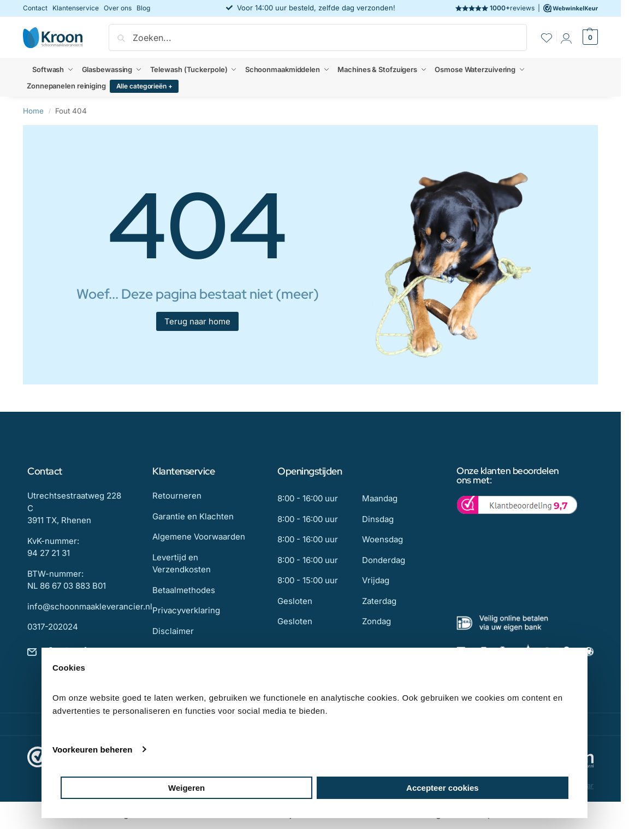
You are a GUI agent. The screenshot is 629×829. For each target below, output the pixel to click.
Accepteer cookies (442, 787)
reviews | (526, 8)
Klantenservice (75, 8)
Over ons (118, 8)
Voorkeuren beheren (92, 749)
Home (33, 110)
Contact (35, 8)
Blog (143, 8)
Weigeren (186, 787)
